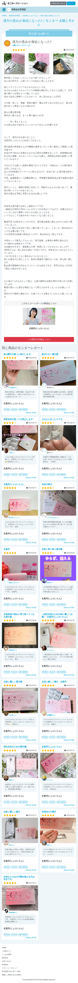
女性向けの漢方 (49, 811)
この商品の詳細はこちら (39, 339)
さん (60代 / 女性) (21, 45)
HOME (4, 948)
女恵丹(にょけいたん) (13, 484)
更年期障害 (23, 409)
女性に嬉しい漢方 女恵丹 (54, 681)
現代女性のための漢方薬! (15, 746)
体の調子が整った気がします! (17, 354)
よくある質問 (6, 954)
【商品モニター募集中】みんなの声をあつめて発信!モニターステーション (15, 3)
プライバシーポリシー (9, 968)
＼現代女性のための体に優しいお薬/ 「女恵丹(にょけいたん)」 (57, 615)
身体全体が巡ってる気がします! (18, 419)
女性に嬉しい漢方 (11, 811)
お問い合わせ (6, 961)
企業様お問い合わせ (58, 3)
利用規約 (5, 965)
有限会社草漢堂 (31, 413)
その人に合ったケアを (52, 419)
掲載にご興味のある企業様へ (12, 975)
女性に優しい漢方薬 (12, 681)
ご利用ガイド (6, 951)
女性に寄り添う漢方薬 (52, 549)
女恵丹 (14, 409)
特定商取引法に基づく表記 (11, 971)
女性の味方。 (48, 484)
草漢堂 (7, 409)
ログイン (71, 3)
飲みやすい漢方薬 (50, 354)
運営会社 (5, 958)
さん (13, 387)
